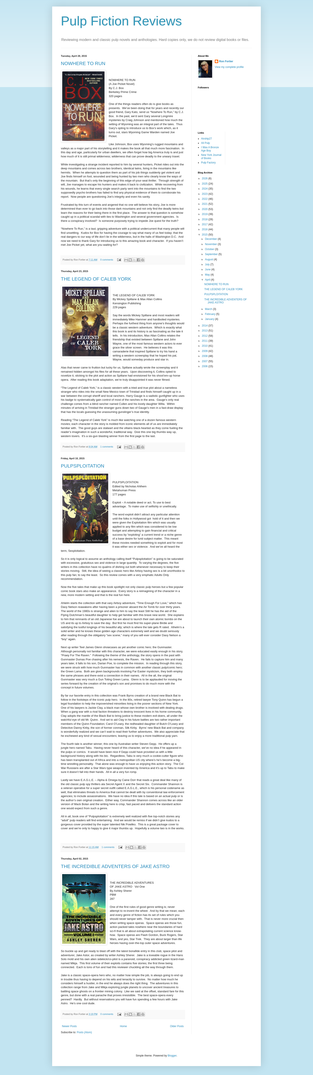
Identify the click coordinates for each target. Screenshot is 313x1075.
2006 (205, 366)
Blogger (172, 1055)
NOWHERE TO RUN (83, 63)
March (209, 309)
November (211, 244)
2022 (205, 198)
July (207, 264)
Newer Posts (69, 1026)
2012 (205, 335)
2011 (205, 340)
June (208, 269)
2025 (205, 183)
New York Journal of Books (211, 156)
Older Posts (177, 1026)
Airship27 (206, 138)
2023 (205, 193)
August (209, 259)
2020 (205, 209)
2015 (205, 234)
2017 (205, 224)
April (208, 279)
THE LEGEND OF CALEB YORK (96, 279)
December (211, 239)
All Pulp (205, 143)
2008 (205, 356)
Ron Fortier (226, 61)
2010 (205, 345)
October (210, 249)
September (211, 254)
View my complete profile (229, 67)
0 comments (106, 259)
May (208, 274)
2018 (205, 219)
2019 (205, 214)
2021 (205, 203)
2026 (205, 178)
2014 (205, 325)
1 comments (106, 446)
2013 (205, 330)
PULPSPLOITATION (82, 466)
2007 (205, 361)
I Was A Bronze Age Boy (210, 149)
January (210, 319)
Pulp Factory (208, 162)
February (210, 314)
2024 (205, 188)
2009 (205, 351)
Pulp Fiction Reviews (121, 21)
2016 (205, 229)
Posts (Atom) (84, 1032)
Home (123, 1026)
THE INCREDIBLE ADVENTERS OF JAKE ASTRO (115, 866)
